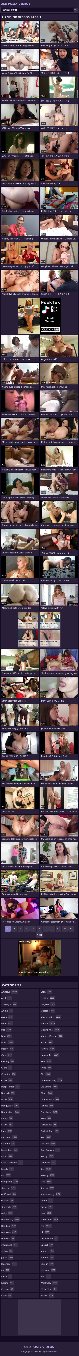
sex (46, 1169)
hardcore (9, 1232)
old (46, 1074)
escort (7, 1124)
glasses (7, 1200)
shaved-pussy (51, 1194)
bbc (6, 1029)
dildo (7, 1099)
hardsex (8, 1238)
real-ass (48, 1143)
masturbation (51, 1017)
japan (7, 1257)
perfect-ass (49, 1124)
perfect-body (50, 1131)
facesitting (9, 1150)
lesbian (48, 998)
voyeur (47, 1264)
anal (6, 998)
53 (71, 928)
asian (7, 1017)
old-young (49, 1086)
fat (6, 1175)
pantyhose (49, 1112)
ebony (7, 1118)
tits (46, 1226)
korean (7, 1289)
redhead (48, 1162)
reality (47, 1156)
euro (6, 1131)
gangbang (9, 1181)
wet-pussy (49, 1283)
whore (47, 1295)
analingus (9, 1004)
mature (48, 1023)
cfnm (6, 1067)
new (46, 1061)
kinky (6, 1276)
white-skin (49, 1289)
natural (48, 1048)
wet (46, 1276)
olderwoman (50, 1099)
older (47, 1093)
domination (10, 1112)
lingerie (48, 1004)
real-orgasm (50, 1150)
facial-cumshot (12, 1162)
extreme (8, 1143)
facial (7, 1156)
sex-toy (48, 1175)
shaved (48, 1188)
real (46, 1137)
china (7, 1080)
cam (6, 1055)
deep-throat (10, 1086)
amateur (9, 992)
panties (47, 1105)
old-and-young (52, 1080)
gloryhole (9, 1207)
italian (7, 1251)
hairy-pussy (10, 1219)
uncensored (49, 1238)
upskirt (47, 1245)
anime (7, 1011)
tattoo (47, 1207)
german (8, 1188)
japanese (9, 1264)
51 (58, 928)
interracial (9, 1245)
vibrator (47, 1251)
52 (65, 928)
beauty (7, 1048)
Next (39, 935)
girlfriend (8, 1194)
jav (5, 1270)
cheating (8, 1074)
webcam (48, 1270)
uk (45, 1232)
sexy (46, 1181)
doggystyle (10, 1105)
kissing (7, 1283)
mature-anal (50, 1029)
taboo (47, 1200)
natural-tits (50, 1055)
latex (6, 1295)
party (46, 1118)
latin (46, 992)
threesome (50, 1219)
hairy (7, 1213)
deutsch (8, 1093)
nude (46, 1067)
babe (7, 1023)
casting (7, 1061)
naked (47, 1042)
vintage (47, 1257)
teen (46, 1213)
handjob (8, 1226)
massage (48, 1011)
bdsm (7, 1042)
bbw (6, 1036)
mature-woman (52, 1036)
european (9, 1137)
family (7, 1169)
